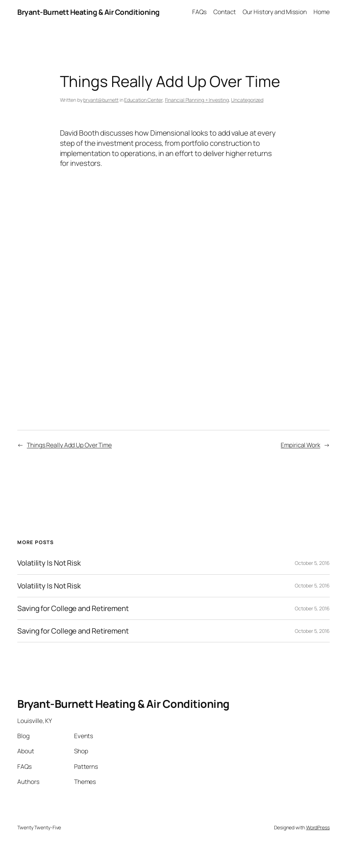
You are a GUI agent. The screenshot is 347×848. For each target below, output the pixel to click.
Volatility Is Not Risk (49, 563)
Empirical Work (300, 445)
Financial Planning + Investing (197, 99)
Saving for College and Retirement (73, 608)
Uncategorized (247, 99)
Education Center (143, 99)
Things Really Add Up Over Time (69, 445)
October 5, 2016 (312, 563)
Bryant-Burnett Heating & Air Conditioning (88, 12)
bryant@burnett (100, 99)
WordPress (318, 827)
